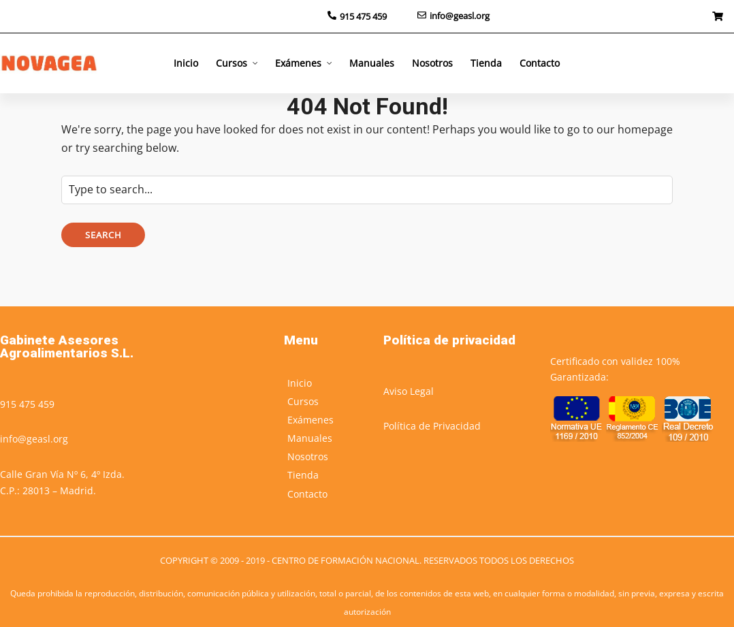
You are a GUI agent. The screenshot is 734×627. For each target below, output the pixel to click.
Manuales (371, 63)
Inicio (186, 63)
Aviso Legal (408, 391)
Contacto (540, 63)
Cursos (231, 63)
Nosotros (432, 63)
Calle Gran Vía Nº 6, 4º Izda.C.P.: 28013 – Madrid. (62, 482)
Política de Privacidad (432, 425)
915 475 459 (27, 404)
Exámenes (298, 63)
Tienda (486, 63)
